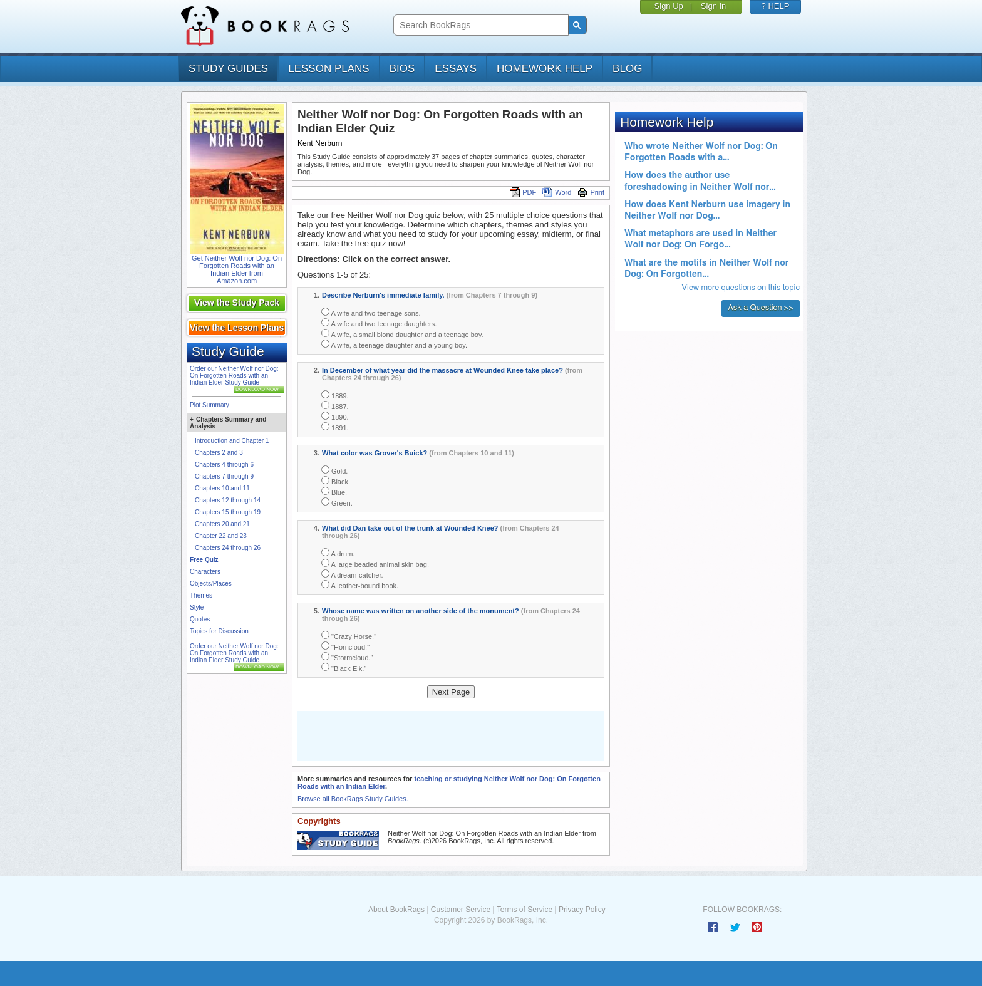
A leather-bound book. (359, 584)
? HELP (776, 6)
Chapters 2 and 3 (219, 452)
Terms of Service (524, 909)
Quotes (200, 619)
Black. (335, 480)
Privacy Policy (582, 909)
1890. (335, 416)
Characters (205, 571)
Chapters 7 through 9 (224, 476)
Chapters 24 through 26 (228, 547)
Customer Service (460, 909)
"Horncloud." (345, 646)
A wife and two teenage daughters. (379, 323)
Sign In (713, 6)
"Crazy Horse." (348, 635)
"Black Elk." (343, 667)
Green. (337, 502)
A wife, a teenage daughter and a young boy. (394, 344)
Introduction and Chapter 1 (232, 440)
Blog (627, 69)
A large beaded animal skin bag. (375, 563)
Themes (201, 595)
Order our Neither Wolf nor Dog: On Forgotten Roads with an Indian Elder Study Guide (234, 375)
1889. (335, 395)
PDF (523, 192)
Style (197, 607)
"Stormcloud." (347, 657)
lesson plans (328, 69)
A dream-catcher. (352, 574)
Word (556, 192)
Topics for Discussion (219, 631)
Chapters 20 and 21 (222, 524)
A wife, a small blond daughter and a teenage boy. (402, 333)
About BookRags (396, 909)
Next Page (451, 692)
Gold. (334, 470)
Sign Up (668, 6)
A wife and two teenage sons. (371, 312)
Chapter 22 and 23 (221, 535)
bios (402, 69)
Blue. (334, 491)
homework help (544, 69)
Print (590, 192)
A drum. (337, 553)
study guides (228, 69)
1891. (335, 427)
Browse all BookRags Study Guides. (352, 798)
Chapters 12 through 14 (228, 500)
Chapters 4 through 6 (224, 464)
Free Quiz (204, 559)
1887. (335, 405)
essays (456, 69)
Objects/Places (211, 583)
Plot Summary (209, 405)
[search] (479, 25)
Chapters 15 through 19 (228, 512)
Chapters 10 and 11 (222, 488)
